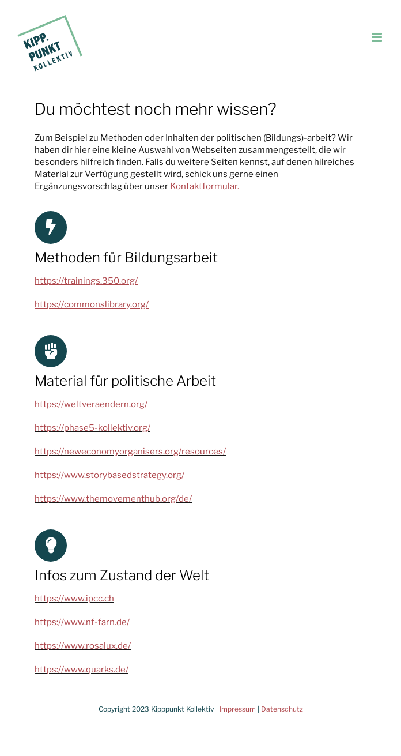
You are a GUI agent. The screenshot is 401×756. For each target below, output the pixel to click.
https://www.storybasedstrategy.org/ (109, 475)
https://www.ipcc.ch (74, 598)
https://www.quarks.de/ (81, 669)
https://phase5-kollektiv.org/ (92, 428)
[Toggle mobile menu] (378, 37)
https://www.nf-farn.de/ (82, 622)
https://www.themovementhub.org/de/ (113, 499)
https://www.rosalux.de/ (83, 646)
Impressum (238, 709)
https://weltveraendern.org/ (91, 404)
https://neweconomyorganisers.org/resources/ (130, 451)
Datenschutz (282, 709)
